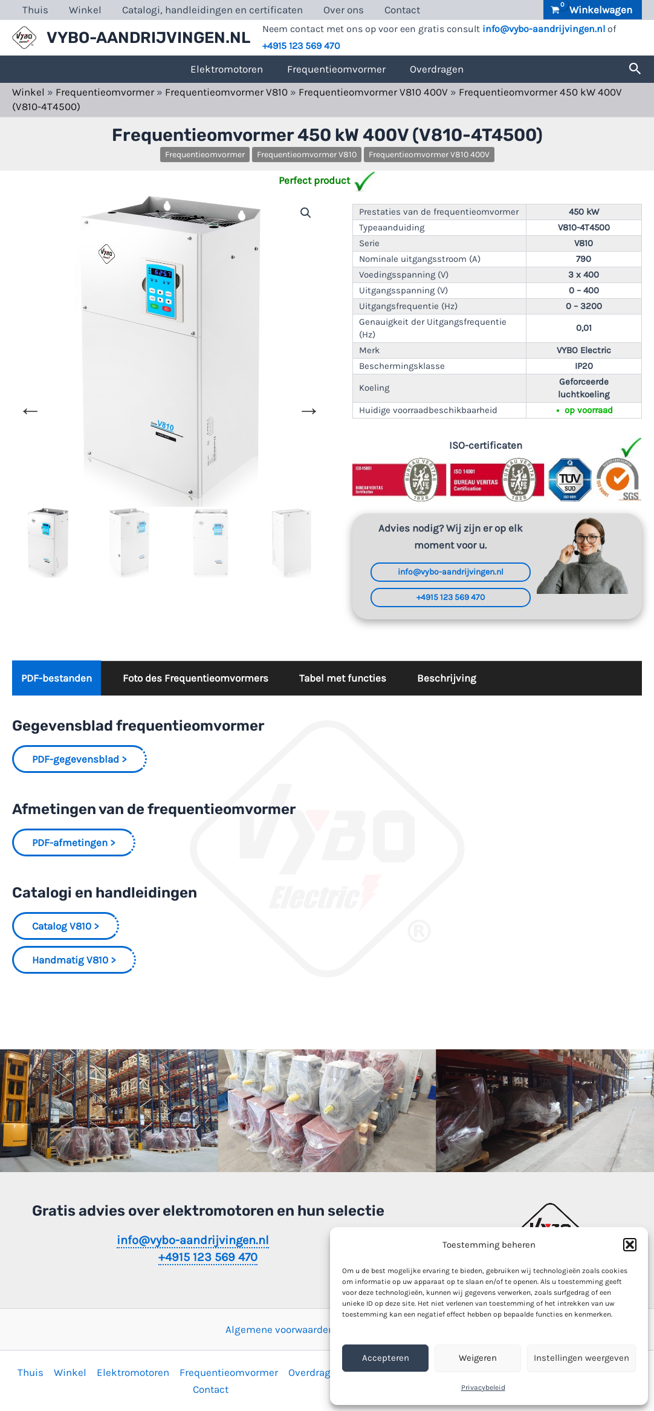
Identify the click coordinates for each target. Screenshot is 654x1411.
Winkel (85, 10)
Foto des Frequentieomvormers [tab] (195, 678)
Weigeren (478, 1357)
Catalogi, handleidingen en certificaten (212, 10)
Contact (402, 10)
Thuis (35, 10)
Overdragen (437, 69)
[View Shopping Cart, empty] (592, 9)
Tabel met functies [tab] (342, 678)
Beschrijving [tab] (446, 678)
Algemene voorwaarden (279, 1329)
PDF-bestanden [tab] (56, 678)
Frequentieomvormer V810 (226, 92)
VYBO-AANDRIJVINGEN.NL (148, 37)
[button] (630, 1245)
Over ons (343, 10)
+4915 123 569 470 (301, 45)
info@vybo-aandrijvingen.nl (543, 28)
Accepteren (385, 1357)
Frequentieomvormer (336, 69)
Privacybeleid (483, 1387)
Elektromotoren (226, 69)
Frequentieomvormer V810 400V (373, 92)
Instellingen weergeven (581, 1357)
